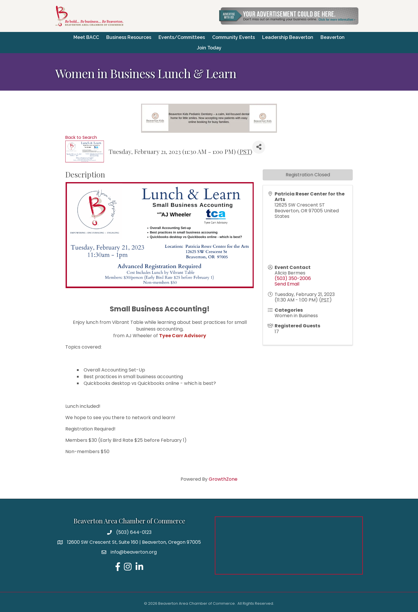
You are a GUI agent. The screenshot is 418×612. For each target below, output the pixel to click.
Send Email (287, 283)
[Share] (258, 146)
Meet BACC (86, 37)
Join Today (209, 47)
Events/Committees (181, 37)
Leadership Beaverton (287, 37)
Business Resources (128, 37)
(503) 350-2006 (293, 278)
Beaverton (332, 37)
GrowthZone (223, 478)
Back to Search (81, 137)
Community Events (233, 37)
